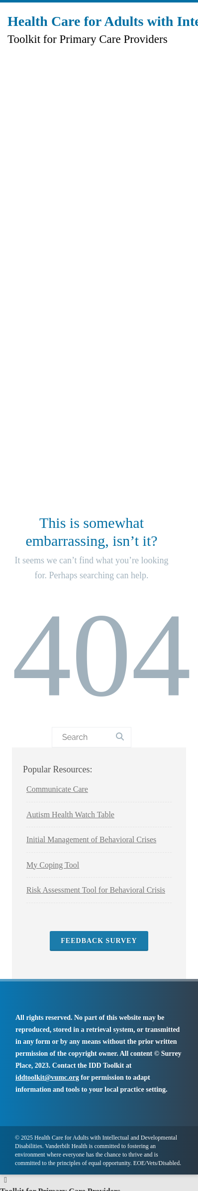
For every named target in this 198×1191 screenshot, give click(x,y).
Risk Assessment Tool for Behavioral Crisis (95, 890)
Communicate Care (57, 789)
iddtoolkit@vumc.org (47, 1077)
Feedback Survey (99, 941)
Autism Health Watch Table (70, 814)
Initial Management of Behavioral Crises (91, 839)
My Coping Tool (52, 865)
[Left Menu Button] (5, 1180)
